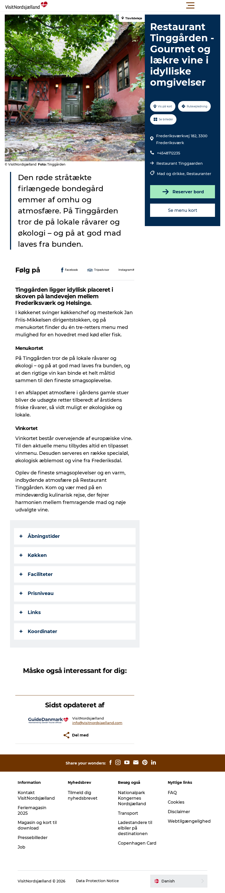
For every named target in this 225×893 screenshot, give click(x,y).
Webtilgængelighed (188, 821)
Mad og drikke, (171, 173)
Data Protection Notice (99, 882)
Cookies (175, 802)
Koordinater (39, 631)
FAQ (171, 792)
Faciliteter (36, 574)
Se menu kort (182, 210)
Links (30, 612)
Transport (128, 813)
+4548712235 (168, 153)
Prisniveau (37, 593)
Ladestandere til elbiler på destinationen (135, 828)
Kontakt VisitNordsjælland (38, 795)
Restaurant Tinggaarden (179, 163)
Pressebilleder (34, 837)
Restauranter (198, 173)
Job (23, 847)
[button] (136, 5)
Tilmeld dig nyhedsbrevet (84, 795)
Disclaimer (178, 811)
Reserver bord (182, 191)
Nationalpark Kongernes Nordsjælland (132, 798)
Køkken (33, 555)
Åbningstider (40, 536)
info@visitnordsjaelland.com (98, 723)
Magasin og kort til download (36, 825)
